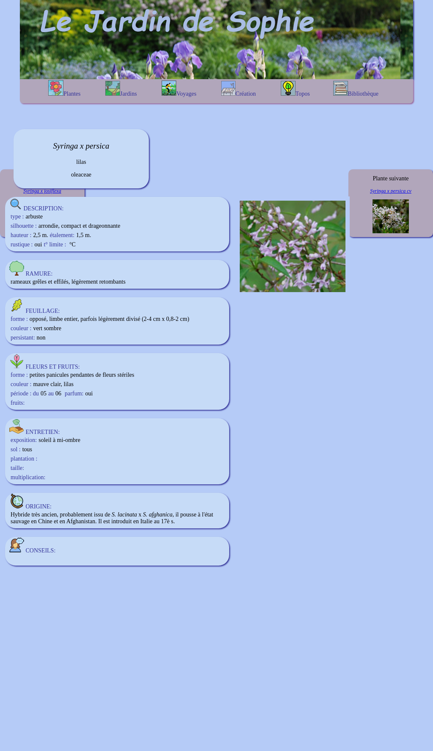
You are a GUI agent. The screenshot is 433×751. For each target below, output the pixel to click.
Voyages (179, 88)
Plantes (64, 88)
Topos (295, 89)
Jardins (121, 89)
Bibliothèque (355, 89)
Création (238, 89)
